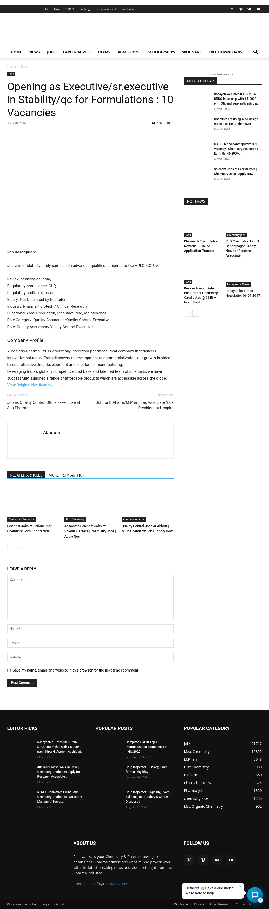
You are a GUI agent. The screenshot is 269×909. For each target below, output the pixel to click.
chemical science (133, 519)
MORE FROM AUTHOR (66, 475)
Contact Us (244, 904)
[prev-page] (10, 547)
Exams (104, 52)
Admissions (128, 52)
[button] (256, 52)
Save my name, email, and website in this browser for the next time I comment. (76, 670)
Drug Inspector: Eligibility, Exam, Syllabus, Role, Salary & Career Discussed (148, 796)
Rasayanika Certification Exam (115, 9)
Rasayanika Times (238, 284)
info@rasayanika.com (111, 883)
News (34, 52)
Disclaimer (181, 904)
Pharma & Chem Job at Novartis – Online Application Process (201, 246)
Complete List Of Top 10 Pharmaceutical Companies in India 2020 (147, 746)
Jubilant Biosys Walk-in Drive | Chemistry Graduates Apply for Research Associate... (58, 771)
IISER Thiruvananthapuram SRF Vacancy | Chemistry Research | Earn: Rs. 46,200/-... (236, 148)
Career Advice (77, 52)
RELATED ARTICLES (26, 475)
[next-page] (19, 547)
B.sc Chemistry (75, 519)
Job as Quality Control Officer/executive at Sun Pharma (43, 405)
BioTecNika (52, 9)
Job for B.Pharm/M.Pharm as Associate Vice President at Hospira (135, 405)
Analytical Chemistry (22, 519)
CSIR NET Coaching (77, 9)
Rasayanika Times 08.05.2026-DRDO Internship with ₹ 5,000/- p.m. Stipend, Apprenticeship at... (237, 98)
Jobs (51, 52)
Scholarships (161, 52)
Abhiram (51, 432)
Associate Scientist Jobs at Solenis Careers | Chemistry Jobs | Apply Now (90, 531)
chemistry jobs (236, 235)
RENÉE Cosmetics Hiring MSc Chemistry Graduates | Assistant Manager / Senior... (59, 796)
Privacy (199, 904)
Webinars (191, 52)
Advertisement (220, 904)
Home (16, 52)
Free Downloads (225, 52)
